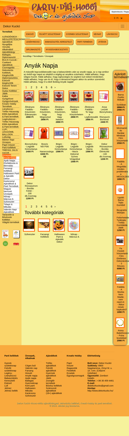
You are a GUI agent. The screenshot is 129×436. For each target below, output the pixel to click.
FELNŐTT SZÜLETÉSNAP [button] (49, 34)
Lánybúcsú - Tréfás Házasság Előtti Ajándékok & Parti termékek (10, 113)
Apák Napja (9, 160)
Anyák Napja (10, 158)
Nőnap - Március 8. (9, 197)
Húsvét (28, 373)
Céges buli (30, 365)
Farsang (29, 370)
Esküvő (8, 383)
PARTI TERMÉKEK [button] (84, 42)
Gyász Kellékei (9, 91)
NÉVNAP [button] (97, 34)
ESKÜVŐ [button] (30, 34)
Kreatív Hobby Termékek (9, 105)
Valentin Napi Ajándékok (10, 210)
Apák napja (30, 378)
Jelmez (7, 388)
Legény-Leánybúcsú (10, 374)
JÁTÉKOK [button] (102, 42)
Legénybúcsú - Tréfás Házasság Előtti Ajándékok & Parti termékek (10, 123)
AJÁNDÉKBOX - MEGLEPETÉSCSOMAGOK (16, 37)
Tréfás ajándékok (51, 364)
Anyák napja (31, 375)
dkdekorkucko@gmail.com (100, 384)
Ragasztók (72, 368)
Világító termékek (10, 222)
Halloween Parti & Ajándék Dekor (11, 176)
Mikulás (29, 390)
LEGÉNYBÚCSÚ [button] (33, 42)
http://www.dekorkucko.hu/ (100, 389)
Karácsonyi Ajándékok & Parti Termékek (11, 183)
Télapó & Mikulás (8, 205)
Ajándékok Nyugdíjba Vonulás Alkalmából (7, 46)
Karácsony (30, 393)
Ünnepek (6, 155)
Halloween (30, 388)
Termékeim (38, 56)
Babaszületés (11, 378)
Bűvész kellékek (54, 385)
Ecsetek (71, 373)
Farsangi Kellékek (8, 169)
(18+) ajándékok (54, 393)
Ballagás (29, 380)
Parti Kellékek (9, 147)
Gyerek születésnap (10, 364)
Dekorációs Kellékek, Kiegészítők (8, 72)
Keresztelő (9, 380)
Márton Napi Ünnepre (8, 140)
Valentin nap (31, 368)
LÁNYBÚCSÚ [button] (112, 34)
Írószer (70, 365)
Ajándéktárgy (8, 52)
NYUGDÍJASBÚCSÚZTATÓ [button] (57, 50)
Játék (5, 93)
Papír (69, 363)
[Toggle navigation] (122, 26)
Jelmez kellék (11, 390)
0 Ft (118, 18)
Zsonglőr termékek (50, 381)
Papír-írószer (8, 145)
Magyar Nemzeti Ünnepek (8, 191)
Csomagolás (8, 67)
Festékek (71, 370)
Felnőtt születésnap (10, 369)
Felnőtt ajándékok (51, 369)
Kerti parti (30, 385)
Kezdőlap (27, 56)
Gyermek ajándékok (51, 374)
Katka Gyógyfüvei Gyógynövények (10, 98)
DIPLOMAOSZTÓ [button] (33, 50)
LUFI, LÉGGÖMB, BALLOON (8, 132)
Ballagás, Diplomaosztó (9, 55)
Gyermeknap (31, 383)
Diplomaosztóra (10, 78)
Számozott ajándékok (51, 389)
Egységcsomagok (75, 375)
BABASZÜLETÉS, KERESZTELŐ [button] (58, 42)
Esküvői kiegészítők (7, 81)
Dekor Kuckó (11, 26)
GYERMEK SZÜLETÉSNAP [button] (77, 34)
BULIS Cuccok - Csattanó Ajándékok (10, 62)
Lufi (6, 385)
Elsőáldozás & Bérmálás (11, 164)
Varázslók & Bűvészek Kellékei (8, 217)
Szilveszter (9, 201)
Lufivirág (6, 137)
